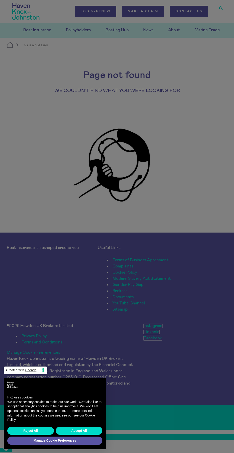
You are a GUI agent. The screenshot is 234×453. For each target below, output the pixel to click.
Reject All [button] (30, 430)
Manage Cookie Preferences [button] (55, 440)
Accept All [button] (79, 430)
